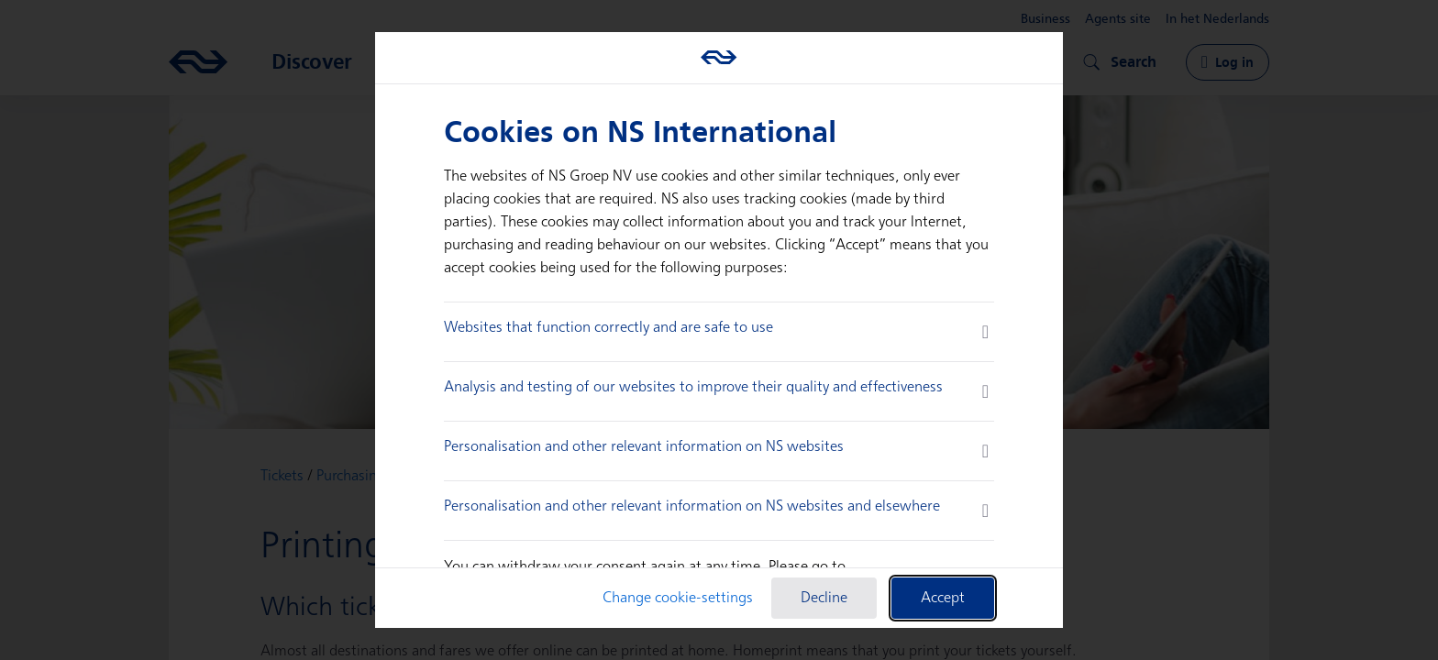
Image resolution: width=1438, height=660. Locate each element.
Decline (824, 598)
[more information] (985, 331)
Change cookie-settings (678, 598)
